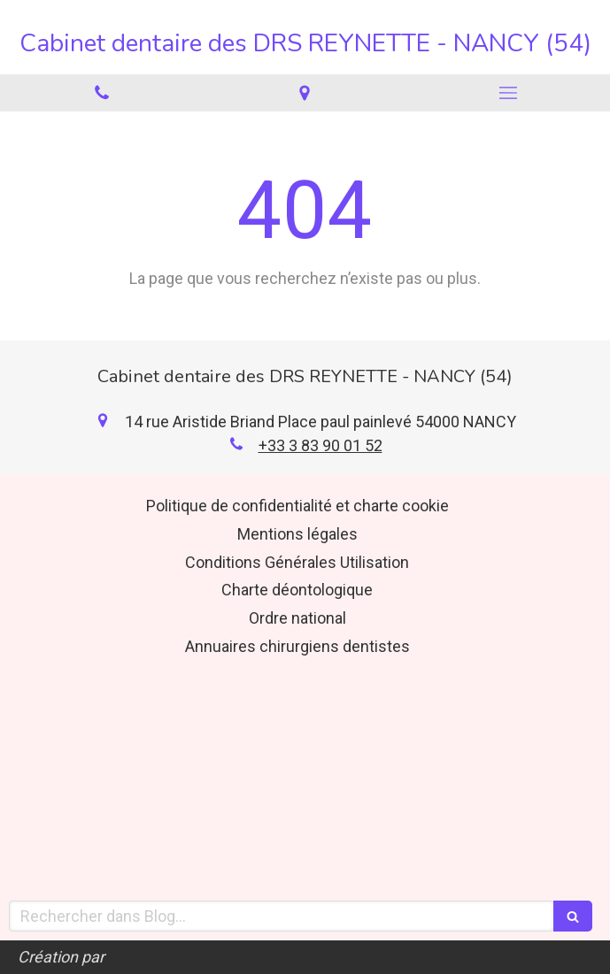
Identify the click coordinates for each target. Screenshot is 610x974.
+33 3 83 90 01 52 (320, 445)
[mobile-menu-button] (508, 93)
